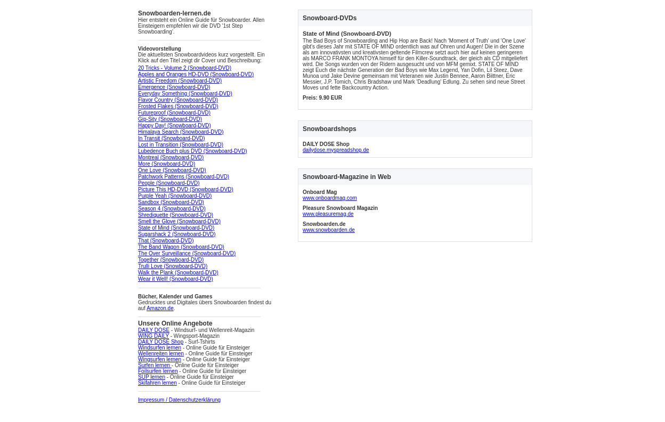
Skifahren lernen (157, 383)
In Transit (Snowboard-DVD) (171, 138)
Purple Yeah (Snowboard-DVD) (175, 196)
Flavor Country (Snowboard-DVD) (178, 100)
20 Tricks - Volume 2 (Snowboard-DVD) (184, 68)
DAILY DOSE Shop (160, 342)
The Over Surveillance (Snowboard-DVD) (187, 253)
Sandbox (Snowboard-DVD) (171, 202)
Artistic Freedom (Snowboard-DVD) (180, 81)
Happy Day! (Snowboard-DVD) (174, 125)
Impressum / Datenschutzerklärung (179, 400)
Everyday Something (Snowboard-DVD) (185, 93)
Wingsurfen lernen (159, 359)
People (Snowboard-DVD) (169, 183)
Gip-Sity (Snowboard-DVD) (170, 119)
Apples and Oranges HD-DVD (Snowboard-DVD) (196, 74)
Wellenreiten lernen (161, 353)
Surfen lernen (155, 365)
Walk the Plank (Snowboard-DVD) (178, 272)
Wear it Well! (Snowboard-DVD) (175, 279)
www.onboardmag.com (330, 198)
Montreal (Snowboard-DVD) (171, 157)
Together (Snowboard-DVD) (171, 260)
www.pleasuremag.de (328, 214)
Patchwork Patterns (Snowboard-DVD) (183, 177)
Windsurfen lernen (159, 348)
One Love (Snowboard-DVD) (172, 170)
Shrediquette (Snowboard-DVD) (175, 215)
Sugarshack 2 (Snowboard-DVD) (177, 234)
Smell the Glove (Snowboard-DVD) (179, 221)
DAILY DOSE (153, 330)
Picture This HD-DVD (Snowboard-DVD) (185, 189)
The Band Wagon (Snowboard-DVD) (181, 247)
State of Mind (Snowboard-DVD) (176, 228)
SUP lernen (151, 377)
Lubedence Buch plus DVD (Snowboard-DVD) (192, 151)
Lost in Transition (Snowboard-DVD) (180, 145)
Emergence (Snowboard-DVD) (174, 87)
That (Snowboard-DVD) (165, 241)
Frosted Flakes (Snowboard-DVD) (178, 106)
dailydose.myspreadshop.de (336, 150)
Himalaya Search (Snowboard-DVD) (181, 132)
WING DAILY (153, 336)
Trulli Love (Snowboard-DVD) (172, 266)
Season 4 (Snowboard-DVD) (172, 209)
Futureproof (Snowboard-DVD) (174, 113)
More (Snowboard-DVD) (166, 164)
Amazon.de (160, 308)
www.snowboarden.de (329, 230)
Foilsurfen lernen (157, 371)
